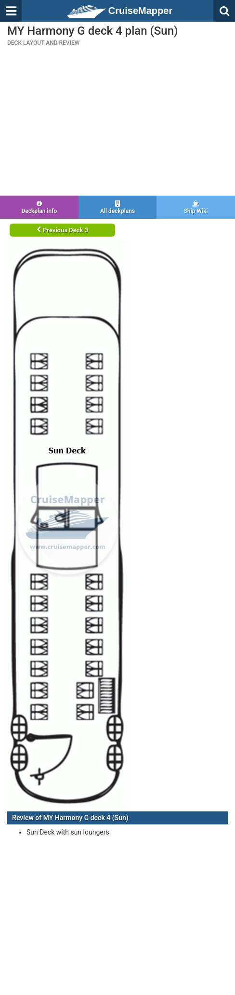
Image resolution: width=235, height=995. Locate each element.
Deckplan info (39, 207)
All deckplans (117, 207)
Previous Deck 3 (62, 230)
